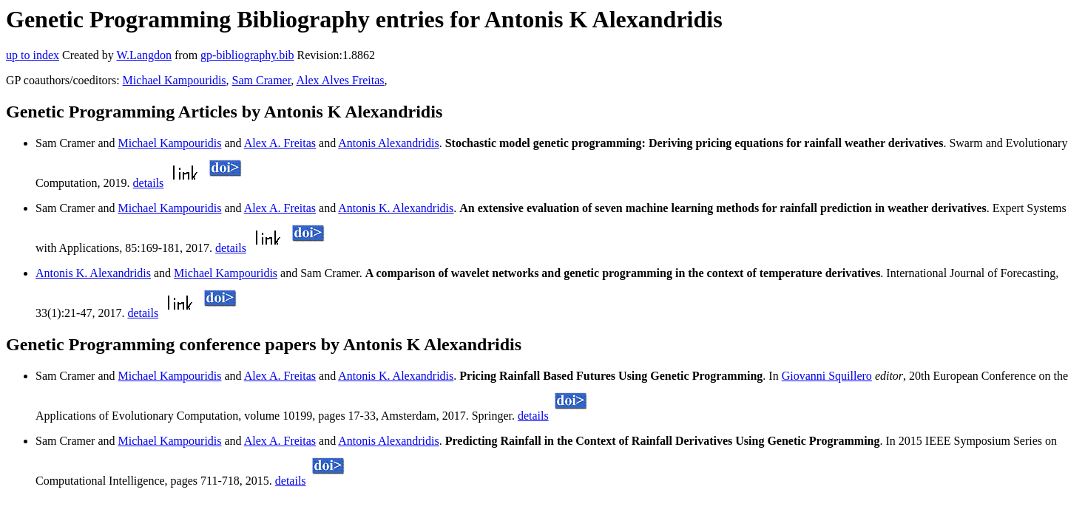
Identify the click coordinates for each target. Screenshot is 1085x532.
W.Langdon (144, 55)
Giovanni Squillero (827, 375)
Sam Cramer (261, 80)
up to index (32, 55)
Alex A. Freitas (280, 143)
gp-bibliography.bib (247, 55)
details (148, 183)
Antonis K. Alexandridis (395, 208)
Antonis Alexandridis (388, 143)
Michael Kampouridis (174, 80)
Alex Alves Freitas (340, 80)
